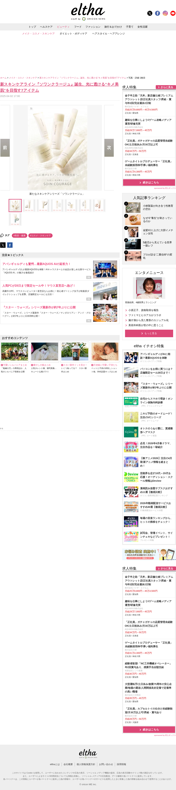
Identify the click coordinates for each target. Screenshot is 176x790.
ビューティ (63, 26)
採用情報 (121, 764)
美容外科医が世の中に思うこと (146, 325)
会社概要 (68, 764)
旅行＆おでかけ (113, 26)
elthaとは (55, 764)
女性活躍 (142, 26)
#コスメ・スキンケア (40, 235)
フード (78, 26)
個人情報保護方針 (86, 764)
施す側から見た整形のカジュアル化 (148, 320)
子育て (129, 26)
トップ (32, 26)
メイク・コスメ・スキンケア (38, 33)
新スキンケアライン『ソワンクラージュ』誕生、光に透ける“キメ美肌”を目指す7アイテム (83, 78)
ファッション (92, 26)
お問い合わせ (106, 764)
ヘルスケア (46, 26)
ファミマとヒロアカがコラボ (144, 315)
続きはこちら (151, 182)
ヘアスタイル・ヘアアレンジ (108, 33)
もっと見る (150, 333)
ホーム (3, 78)
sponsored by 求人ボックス (165, 188)
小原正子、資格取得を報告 (143, 310)
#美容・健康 (20, 235)
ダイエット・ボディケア (73, 33)
